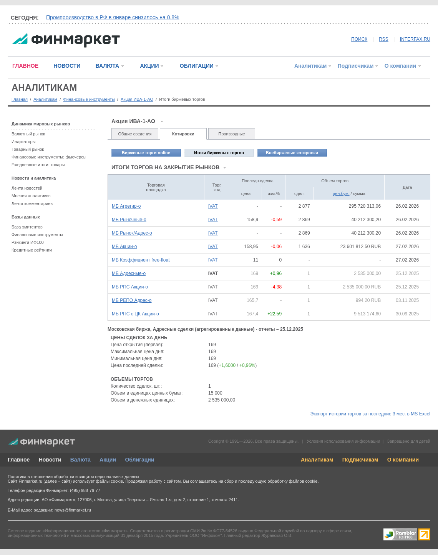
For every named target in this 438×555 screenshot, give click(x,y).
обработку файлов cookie (292, 481)
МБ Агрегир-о (126, 206)
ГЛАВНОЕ (25, 66)
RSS (383, 39)
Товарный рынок (28, 149)
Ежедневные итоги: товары (38, 164)
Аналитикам (310, 66)
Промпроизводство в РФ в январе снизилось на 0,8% (112, 17)
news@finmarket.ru (73, 510)
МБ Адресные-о (129, 273)
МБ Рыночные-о (129, 219)
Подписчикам (356, 66)
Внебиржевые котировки (292, 152)
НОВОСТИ (66, 66)
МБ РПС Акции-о (130, 287)
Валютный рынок (28, 134)
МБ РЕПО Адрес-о (132, 300)
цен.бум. (341, 193)
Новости (50, 460)
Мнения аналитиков (31, 195)
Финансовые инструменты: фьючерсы (49, 157)
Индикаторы (24, 141)
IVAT (213, 206)
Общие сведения (134, 134)
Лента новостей (27, 188)
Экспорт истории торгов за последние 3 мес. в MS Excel (370, 414)
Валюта (80, 460)
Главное (19, 460)
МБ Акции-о (124, 246)
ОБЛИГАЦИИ (197, 66)
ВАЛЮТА (107, 66)
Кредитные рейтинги (32, 250)
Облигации (139, 460)
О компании (400, 66)
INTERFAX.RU (415, 39)
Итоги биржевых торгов (219, 152)
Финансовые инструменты (88, 99)
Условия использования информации (343, 441)
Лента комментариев (32, 203)
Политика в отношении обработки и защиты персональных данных (73, 476)
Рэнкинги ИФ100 (28, 242)
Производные (231, 134)
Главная (20, 99)
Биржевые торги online (146, 152)
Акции (108, 460)
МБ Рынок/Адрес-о (132, 233)
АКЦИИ (149, 66)
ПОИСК (359, 39)
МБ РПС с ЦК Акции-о (135, 314)
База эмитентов (27, 227)
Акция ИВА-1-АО (137, 99)
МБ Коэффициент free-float (141, 260)
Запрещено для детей (408, 441)
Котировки (183, 134)
